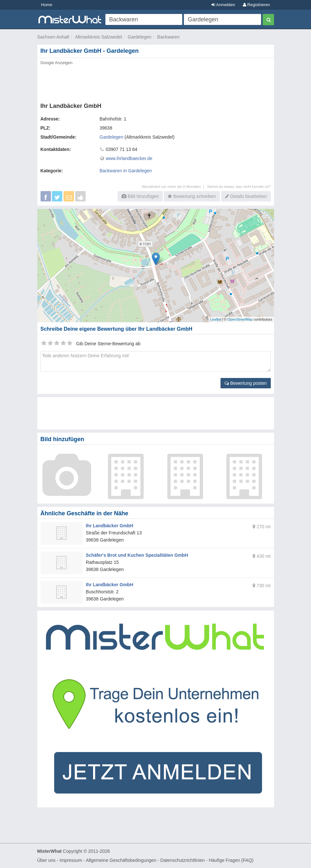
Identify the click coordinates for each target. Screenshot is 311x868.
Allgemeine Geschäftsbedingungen (121, 860)
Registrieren (256, 4)
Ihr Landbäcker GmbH (109, 525)
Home (47, 4)
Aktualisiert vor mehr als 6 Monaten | (174, 186)
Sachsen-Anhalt (53, 37)
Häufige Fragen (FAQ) (231, 860)
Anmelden (223, 4)
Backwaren (168, 37)
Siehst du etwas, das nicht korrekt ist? (239, 186)
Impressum (71, 860)
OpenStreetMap (240, 319)
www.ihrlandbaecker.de (129, 158)
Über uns (46, 860)
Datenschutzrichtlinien (182, 860)
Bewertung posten (245, 383)
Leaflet (215, 319)
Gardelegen (139, 37)
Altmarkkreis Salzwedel (98, 37)
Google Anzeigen (57, 62)
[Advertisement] (155, 82)
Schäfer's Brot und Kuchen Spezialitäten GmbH (137, 555)
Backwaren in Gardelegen (126, 170)
